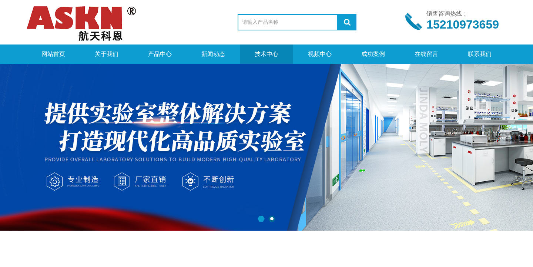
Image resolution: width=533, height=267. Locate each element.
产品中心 (160, 54)
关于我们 (106, 54)
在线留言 (426, 54)
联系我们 (480, 54)
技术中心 (266, 54)
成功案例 (373, 54)
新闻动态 (213, 54)
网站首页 (53, 54)
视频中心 (320, 54)
